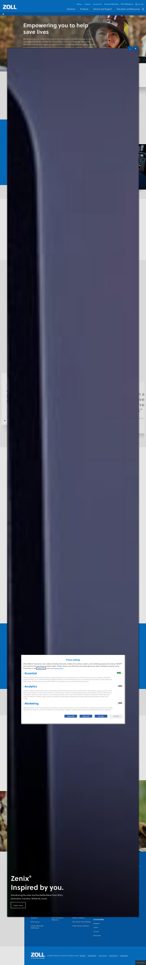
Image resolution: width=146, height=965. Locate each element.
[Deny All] (85, 716)
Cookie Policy (41, 668)
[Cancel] (116, 716)
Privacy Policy (58, 668)
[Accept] (101, 716)
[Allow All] (70, 716)
